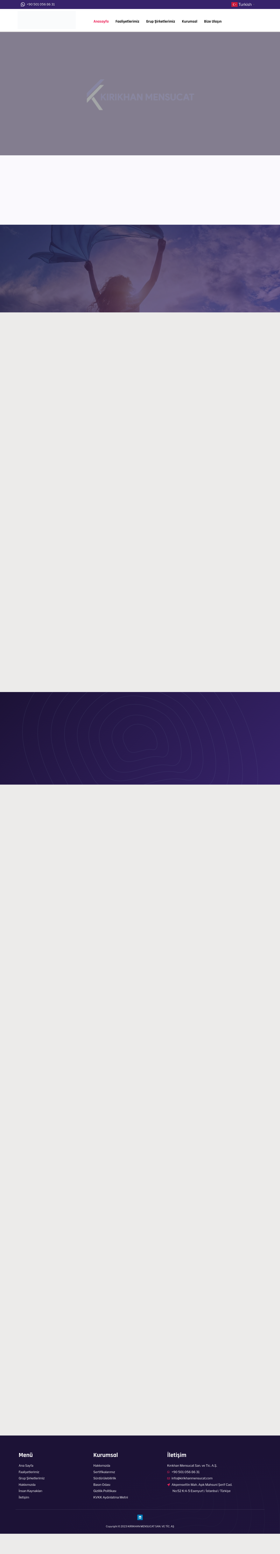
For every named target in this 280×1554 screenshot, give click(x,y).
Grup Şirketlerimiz (160, 21)
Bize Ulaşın (213, 21)
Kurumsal (189, 21)
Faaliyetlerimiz (127, 21)
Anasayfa (101, 21)
